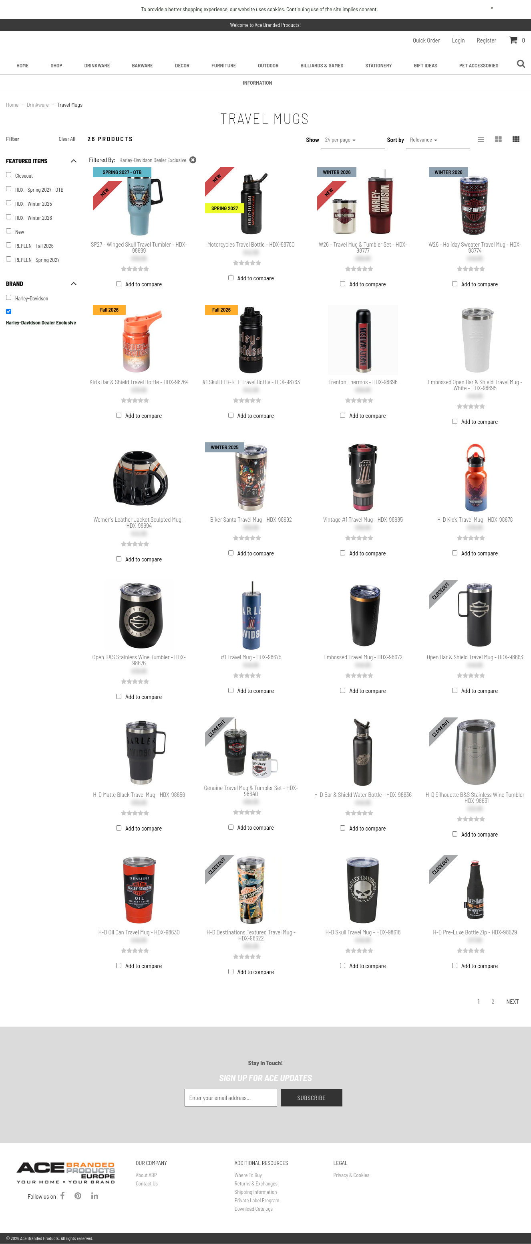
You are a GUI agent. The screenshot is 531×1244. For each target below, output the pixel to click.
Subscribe (312, 1097)
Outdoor (268, 65)
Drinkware (97, 65)
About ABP (146, 1175)
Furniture (223, 65)
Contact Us (147, 1183)
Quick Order (426, 40)
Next (512, 1001)
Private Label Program (257, 1200)
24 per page (340, 139)
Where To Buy (248, 1175)
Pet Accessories (479, 65)
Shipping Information (256, 1192)
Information (257, 82)
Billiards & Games (321, 65)
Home (22, 65)
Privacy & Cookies (352, 1175)
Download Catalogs (254, 1209)
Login (458, 40)
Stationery (379, 65)
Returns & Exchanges (256, 1183)
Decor (182, 65)
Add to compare (143, 284)
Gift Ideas (425, 65)
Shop (56, 65)
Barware (142, 65)
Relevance (423, 139)
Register (487, 40)
